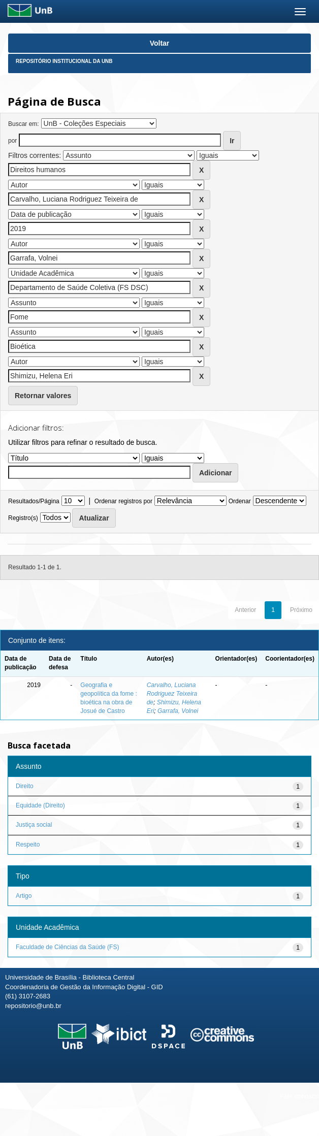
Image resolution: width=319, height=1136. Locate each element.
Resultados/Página (33, 501)
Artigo (23, 895)
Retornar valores (43, 396)
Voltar (160, 43)
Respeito (28, 844)
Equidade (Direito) (40, 805)
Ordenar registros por (123, 501)
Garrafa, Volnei (177, 711)
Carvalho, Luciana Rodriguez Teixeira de (172, 693)
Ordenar (240, 501)
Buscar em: (23, 123)
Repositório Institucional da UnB (64, 61)
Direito (25, 786)
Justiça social (34, 824)
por (12, 140)
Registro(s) (23, 518)
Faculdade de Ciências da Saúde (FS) (67, 947)
